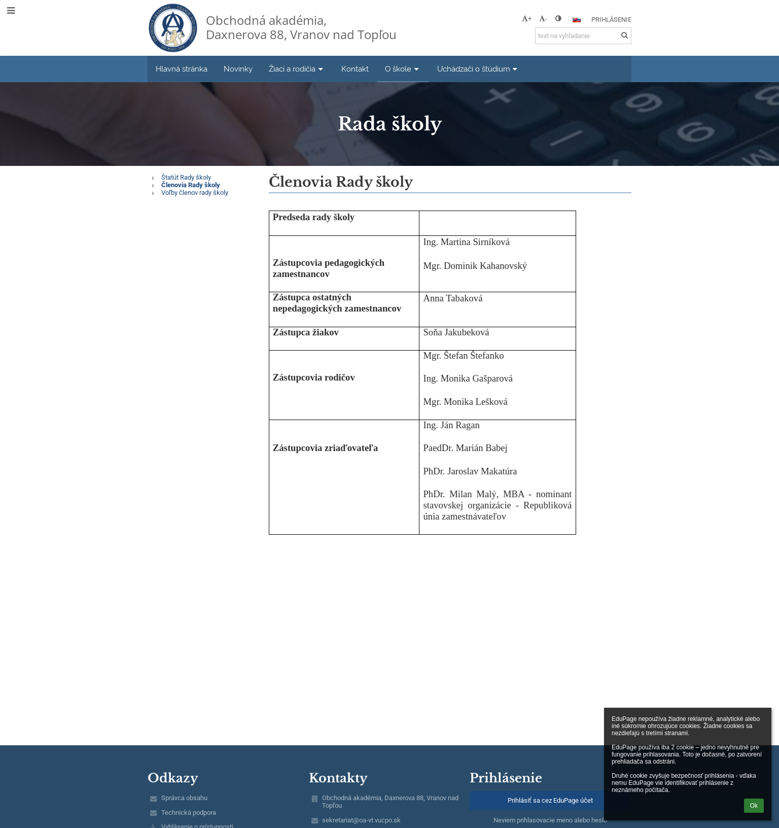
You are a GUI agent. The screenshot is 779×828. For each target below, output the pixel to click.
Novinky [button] (238, 68)
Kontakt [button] (355, 68)
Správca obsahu (184, 798)
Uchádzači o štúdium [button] (478, 68)
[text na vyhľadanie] (583, 35)
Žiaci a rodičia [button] (297, 68)
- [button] (543, 18)
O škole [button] (403, 68)
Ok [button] (754, 805)
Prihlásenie (611, 19)
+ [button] (527, 18)
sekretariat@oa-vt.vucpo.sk (361, 820)
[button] (576, 20)
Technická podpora (188, 812)
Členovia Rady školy (190, 185)
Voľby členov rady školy (194, 192)
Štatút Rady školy (186, 177)
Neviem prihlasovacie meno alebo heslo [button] (550, 820)
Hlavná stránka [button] (181, 68)
